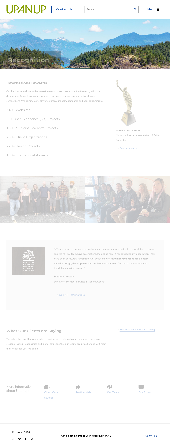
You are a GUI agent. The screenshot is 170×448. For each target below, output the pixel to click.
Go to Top (149, 435)
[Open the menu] (153, 9)
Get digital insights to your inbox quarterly (85, 435)
